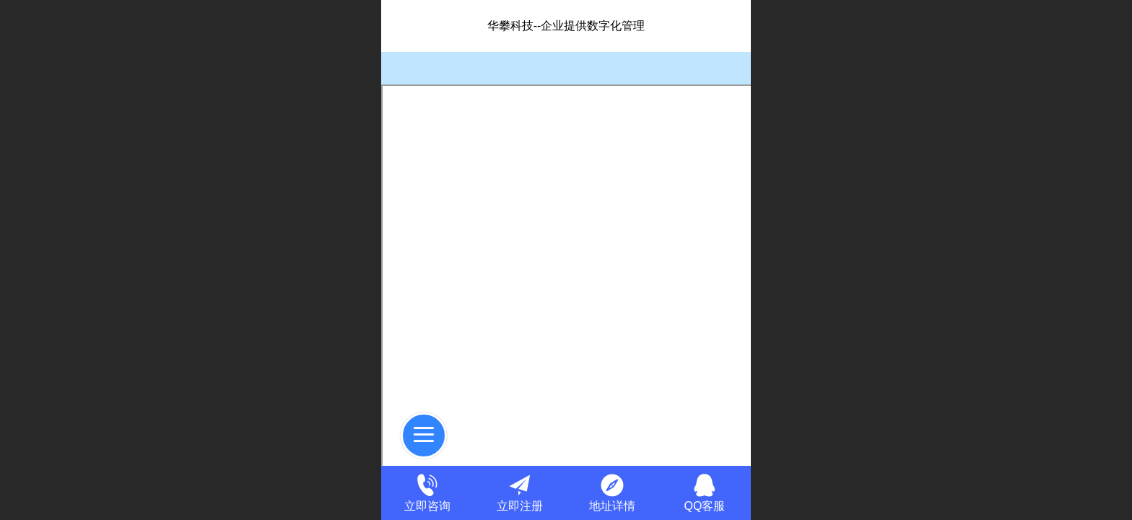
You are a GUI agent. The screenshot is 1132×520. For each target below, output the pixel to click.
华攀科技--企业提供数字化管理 (566, 26)
